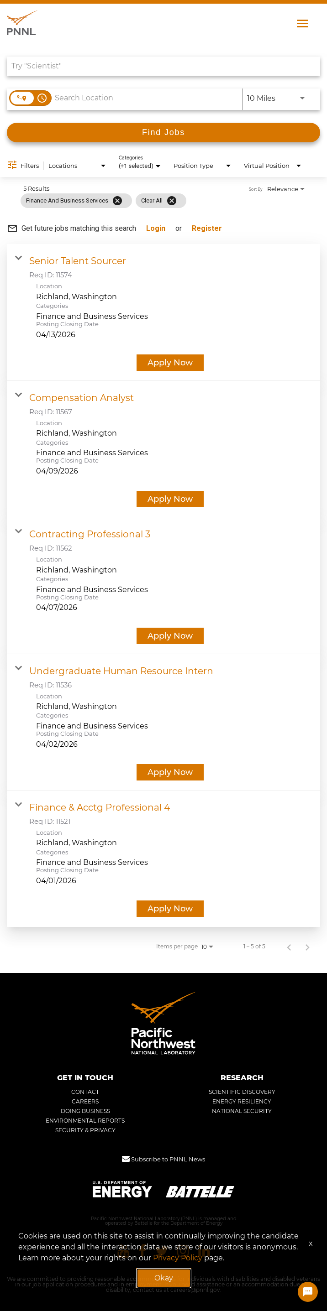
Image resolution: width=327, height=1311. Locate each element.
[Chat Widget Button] (308, 1292)
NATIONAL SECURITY (242, 1111)
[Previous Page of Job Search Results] (289, 946)
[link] (163, 312)
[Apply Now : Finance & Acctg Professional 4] (170, 908)
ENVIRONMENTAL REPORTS (85, 1121)
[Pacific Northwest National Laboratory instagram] (183, 1251)
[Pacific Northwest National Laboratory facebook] (142, 1251)
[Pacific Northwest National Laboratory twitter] (161, 1251)
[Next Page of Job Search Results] (307, 946)
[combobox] (158, 66)
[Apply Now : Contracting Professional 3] (170, 636)
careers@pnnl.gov (195, 1290)
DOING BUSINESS (85, 1111)
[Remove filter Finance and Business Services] (117, 201)
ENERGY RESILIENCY (241, 1101)
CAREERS (85, 1101)
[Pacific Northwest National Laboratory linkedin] (204, 1251)
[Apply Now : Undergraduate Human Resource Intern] (170, 772)
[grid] (103, 200)
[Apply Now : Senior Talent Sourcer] (170, 362)
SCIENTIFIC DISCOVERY (242, 1092)
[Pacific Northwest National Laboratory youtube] (123, 1251)
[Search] (163, 132)
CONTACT (85, 1092)
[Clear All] (172, 201)
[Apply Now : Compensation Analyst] (170, 499)
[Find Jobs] (163, 132)
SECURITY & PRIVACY (85, 1130)
